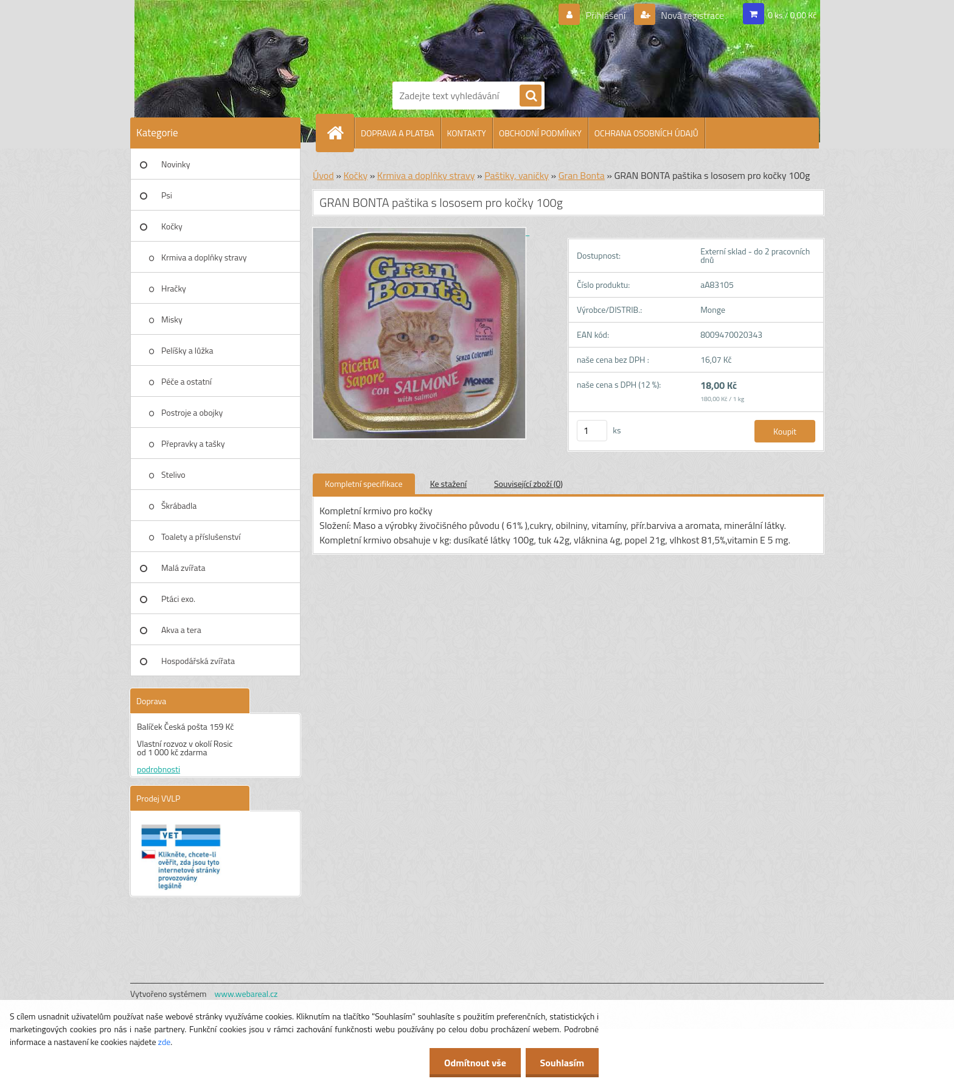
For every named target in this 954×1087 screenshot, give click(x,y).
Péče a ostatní (186, 381)
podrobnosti (158, 769)
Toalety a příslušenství (200, 536)
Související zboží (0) (528, 483)
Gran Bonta (582, 175)
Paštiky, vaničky (516, 175)
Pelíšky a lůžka (187, 350)
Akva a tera (181, 629)
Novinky (175, 164)
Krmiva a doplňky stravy (204, 257)
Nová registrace (692, 15)
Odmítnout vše (473, 1062)
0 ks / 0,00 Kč (792, 15)
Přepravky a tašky (193, 443)
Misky (172, 319)
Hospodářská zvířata (198, 660)
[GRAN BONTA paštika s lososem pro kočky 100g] (421, 231)
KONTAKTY (466, 133)
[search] (530, 96)
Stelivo (173, 474)
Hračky (173, 288)
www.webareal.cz (246, 993)
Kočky (172, 226)
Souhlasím (561, 1062)
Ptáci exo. (178, 598)
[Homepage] (340, 132)
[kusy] (592, 430)
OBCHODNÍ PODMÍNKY (540, 133)
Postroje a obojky (192, 412)
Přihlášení (605, 15)
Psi (166, 195)
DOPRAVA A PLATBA (397, 133)
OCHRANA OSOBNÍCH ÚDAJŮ (646, 133)
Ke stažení (448, 483)
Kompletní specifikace (364, 483)
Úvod (323, 175)
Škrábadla (179, 505)
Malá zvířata (183, 567)
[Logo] (434, 38)
